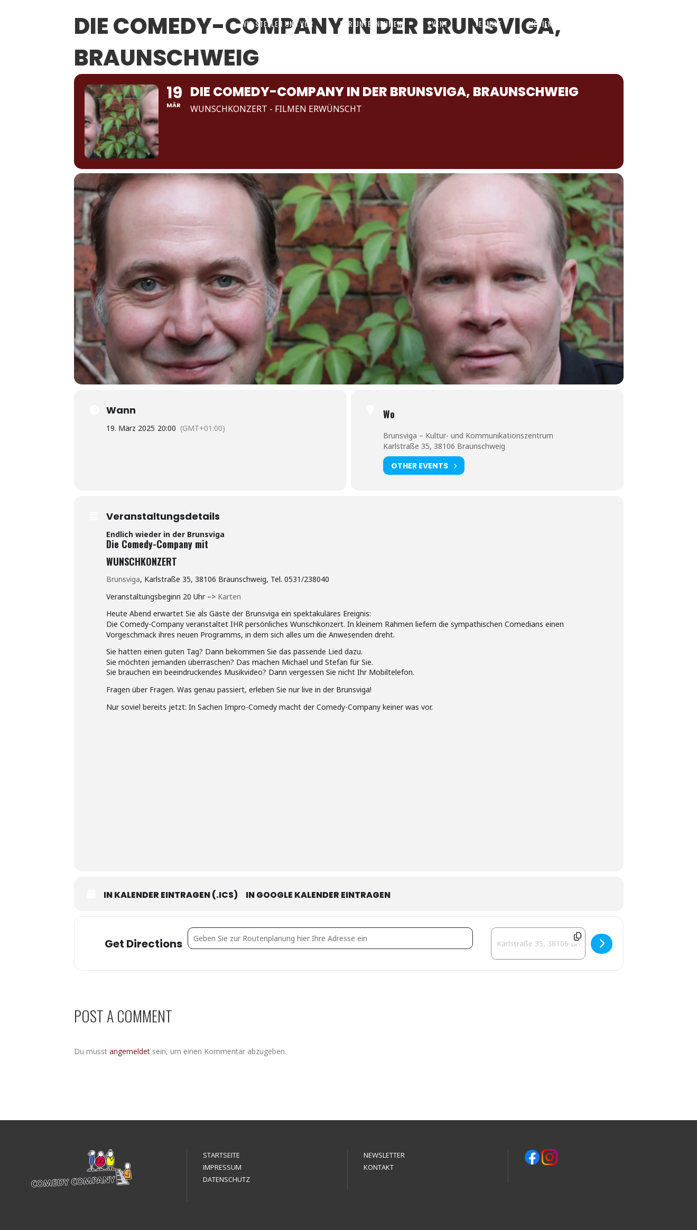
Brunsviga (123, 579)
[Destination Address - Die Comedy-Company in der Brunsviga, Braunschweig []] (538, 943)
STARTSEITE (221, 1155)
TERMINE (488, 23)
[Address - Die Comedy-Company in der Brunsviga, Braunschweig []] (330, 938)
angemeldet (129, 1051)
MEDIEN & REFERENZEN (564, 23)
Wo (389, 414)
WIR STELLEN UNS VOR (277, 23)
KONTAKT (642, 23)
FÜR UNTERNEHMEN (371, 23)
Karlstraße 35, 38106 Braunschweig (444, 446)
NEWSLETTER (384, 1155)
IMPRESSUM (222, 1167)
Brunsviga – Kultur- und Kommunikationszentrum (468, 435)
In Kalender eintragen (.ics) (171, 895)
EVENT (438, 23)
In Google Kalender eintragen (318, 895)
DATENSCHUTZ (226, 1179)
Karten (229, 596)
